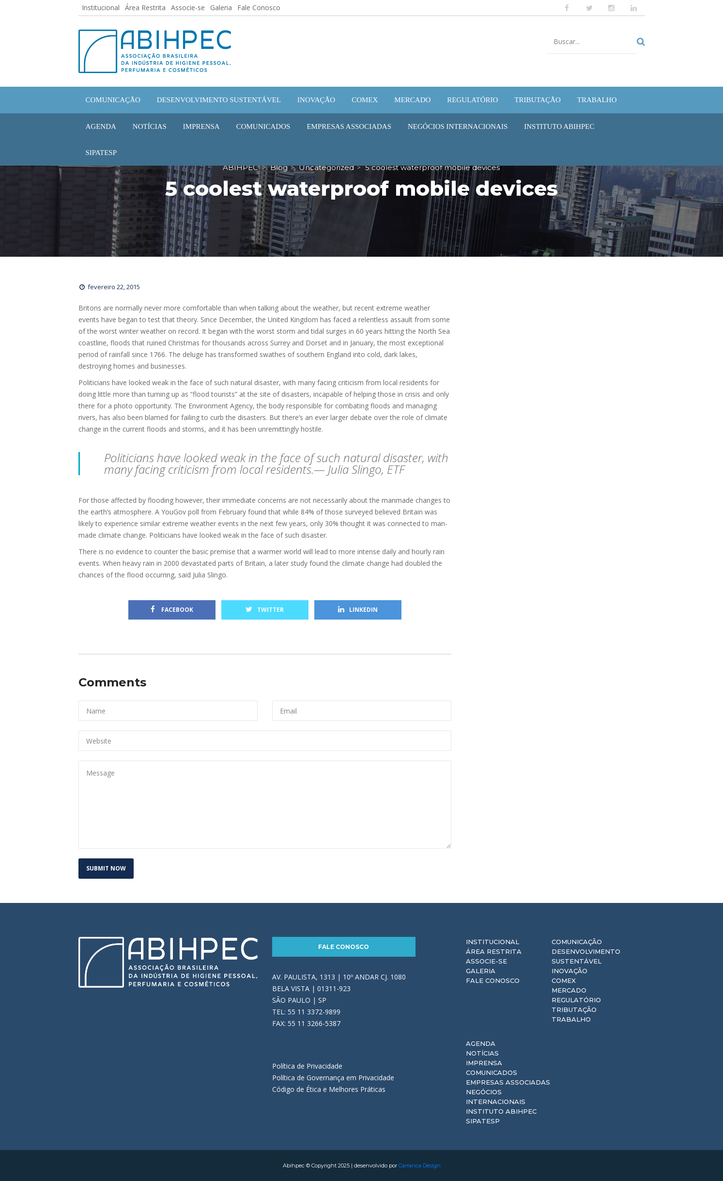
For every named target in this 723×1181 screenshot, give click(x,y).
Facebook (172, 610)
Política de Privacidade (307, 1066)
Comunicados (491, 1072)
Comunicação (577, 942)
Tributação (574, 1009)
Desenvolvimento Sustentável (586, 956)
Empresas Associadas (508, 1082)
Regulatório (576, 1000)
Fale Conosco (258, 7)
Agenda (480, 1043)
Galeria (221, 7)
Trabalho (571, 1019)
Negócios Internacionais (495, 1096)
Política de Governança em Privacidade (333, 1077)
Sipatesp (483, 1121)
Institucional (101, 7)
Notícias (482, 1053)
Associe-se (188, 7)
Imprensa (484, 1063)
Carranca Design (420, 1165)
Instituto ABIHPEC (501, 1111)
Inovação (569, 971)
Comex (564, 980)
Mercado (569, 990)
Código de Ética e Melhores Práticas (328, 1089)
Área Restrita (145, 7)
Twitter (265, 610)
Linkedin (358, 610)
